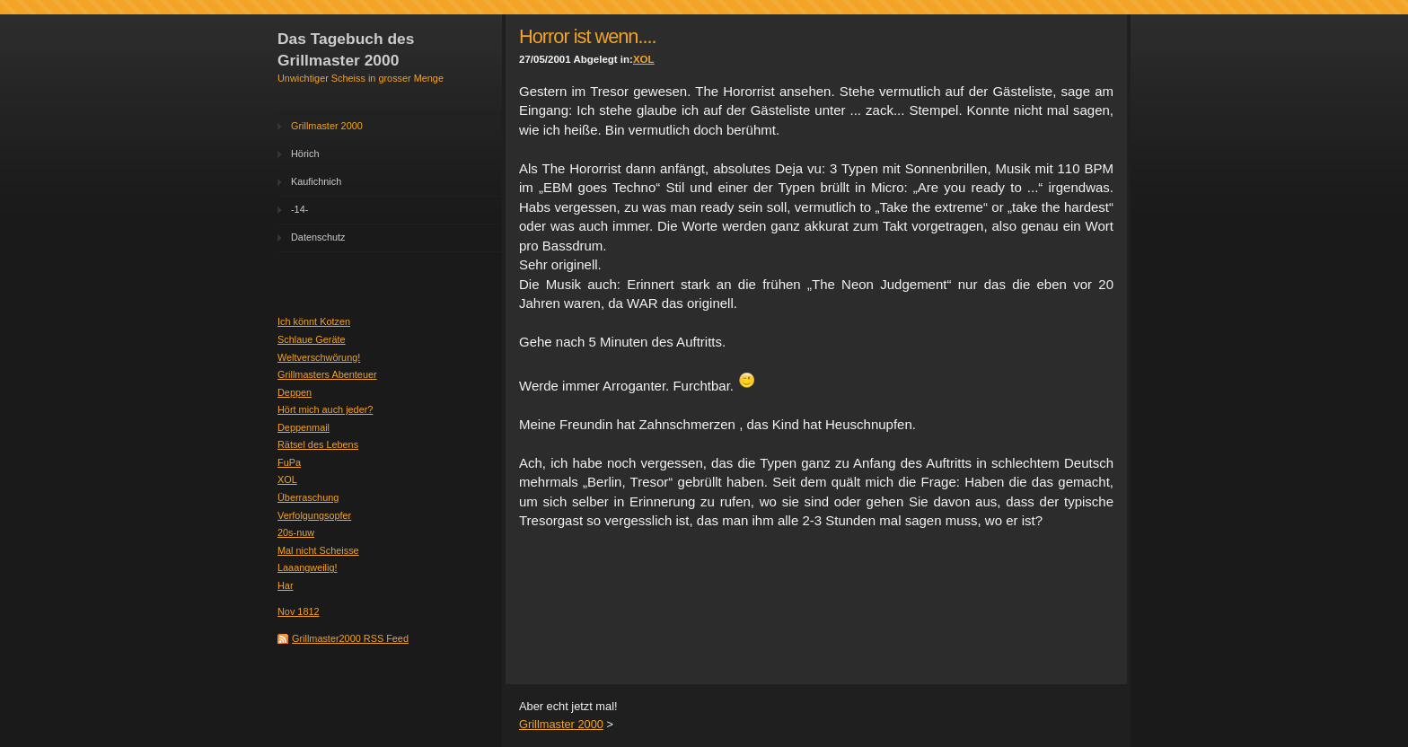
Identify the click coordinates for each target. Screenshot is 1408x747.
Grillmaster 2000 (327, 125)
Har (285, 585)
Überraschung (308, 497)
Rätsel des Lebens (317, 444)
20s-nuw (295, 532)
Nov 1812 (298, 611)
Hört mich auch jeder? (325, 409)
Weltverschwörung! (318, 357)
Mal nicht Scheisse (318, 550)
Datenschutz (318, 237)
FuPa (289, 462)
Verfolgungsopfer (314, 515)
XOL (287, 479)
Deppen (294, 392)
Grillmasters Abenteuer (327, 374)
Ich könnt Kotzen (313, 321)
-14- (299, 209)
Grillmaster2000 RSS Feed (350, 638)
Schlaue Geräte (311, 339)
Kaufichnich (316, 181)
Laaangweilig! (307, 567)
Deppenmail (303, 427)
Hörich (305, 153)
